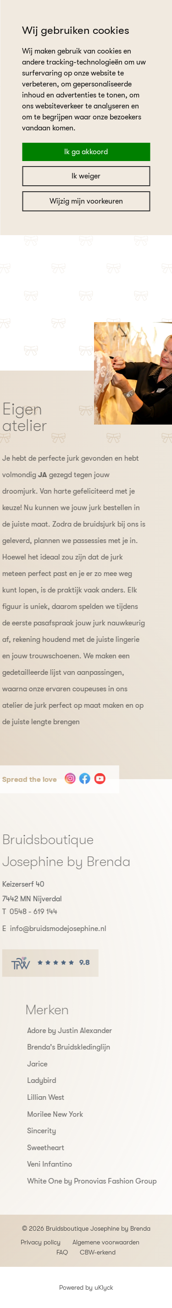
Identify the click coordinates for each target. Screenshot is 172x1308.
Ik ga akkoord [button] (86, 152)
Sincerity (58, 1131)
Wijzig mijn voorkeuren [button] (86, 201)
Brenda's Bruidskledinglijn (86, 1047)
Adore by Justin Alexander (86, 1031)
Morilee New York (72, 1114)
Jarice (54, 1064)
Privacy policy (41, 1242)
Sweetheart (63, 1148)
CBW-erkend (98, 1252)
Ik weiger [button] (86, 176)
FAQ (62, 1252)
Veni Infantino (66, 1164)
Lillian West (63, 1097)
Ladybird (58, 1081)
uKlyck (103, 1287)
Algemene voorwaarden (105, 1242)
